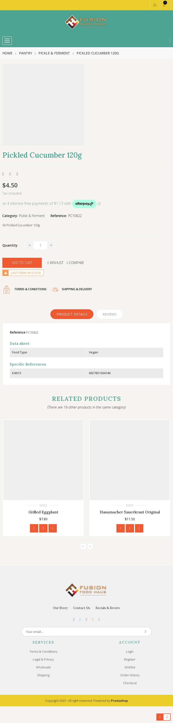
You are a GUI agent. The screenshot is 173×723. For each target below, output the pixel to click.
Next (90, 546)
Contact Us (81, 608)
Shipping (43, 675)
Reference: (58, 215)
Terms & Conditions (43, 651)
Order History (129, 675)
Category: (10, 215)
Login (130, 651)
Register (129, 659)
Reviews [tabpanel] (109, 314)
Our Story (60, 608)
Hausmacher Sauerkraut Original (130, 512)
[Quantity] (40, 245)
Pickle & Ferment (32, 215)
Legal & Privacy (43, 659)
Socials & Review (108, 608)
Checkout (130, 683)
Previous (83, 546)
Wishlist (130, 667)
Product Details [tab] (72, 314)
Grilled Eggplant (43, 512)
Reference (17, 332)
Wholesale (43, 667)
